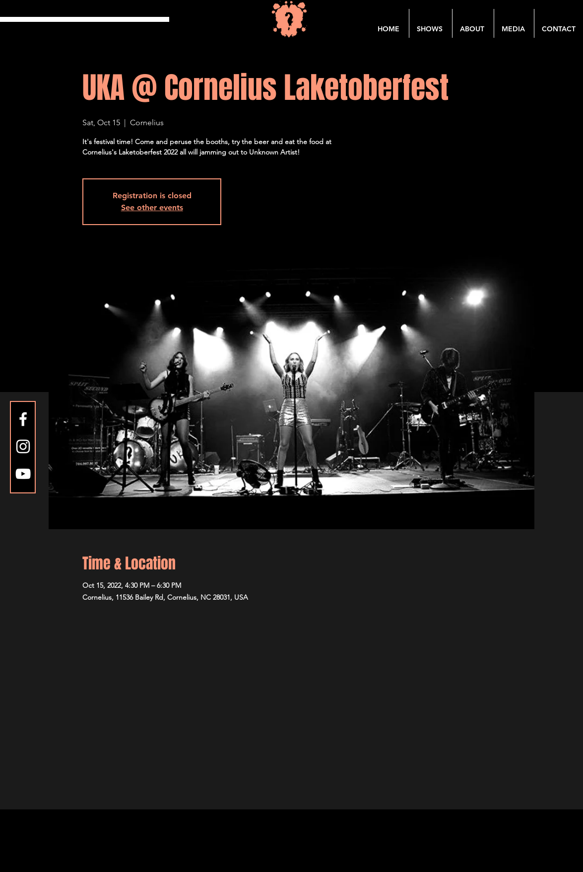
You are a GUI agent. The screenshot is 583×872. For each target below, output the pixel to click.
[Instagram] (23, 446)
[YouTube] (23, 474)
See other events (152, 207)
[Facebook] (23, 419)
